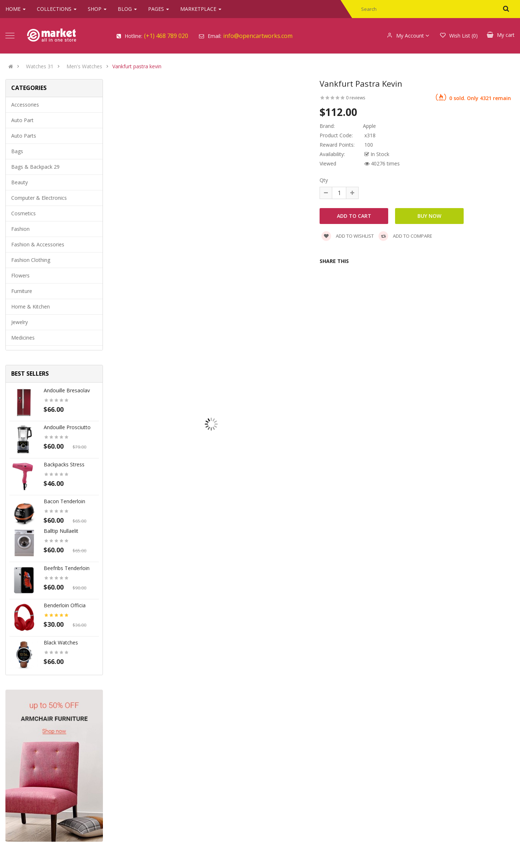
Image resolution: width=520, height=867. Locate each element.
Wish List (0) (459, 35)
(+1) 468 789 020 (166, 36)
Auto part (22, 120)
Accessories (25, 104)
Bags (17, 151)
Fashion (20, 228)
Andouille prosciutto (67, 427)
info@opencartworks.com (257, 36)
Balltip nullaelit (61, 530)
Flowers (20, 275)
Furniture (21, 291)
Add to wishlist (347, 236)
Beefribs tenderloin (67, 568)
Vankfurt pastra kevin (136, 66)
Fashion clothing (30, 259)
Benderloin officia (65, 605)
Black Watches (61, 642)
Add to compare (405, 236)
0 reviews (355, 98)
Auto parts (23, 135)
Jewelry (19, 322)
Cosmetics (23, 213)
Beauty (19, 182)
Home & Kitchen (30, 306)
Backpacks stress (64, 464)
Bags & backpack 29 (35, 166)
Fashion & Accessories (37, 244)
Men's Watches (84, 66)
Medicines (23, 337)
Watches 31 (39, 66)
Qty (324, 180)
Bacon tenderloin (64, 501)
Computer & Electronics (39, 197)
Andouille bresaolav (67, 390)
